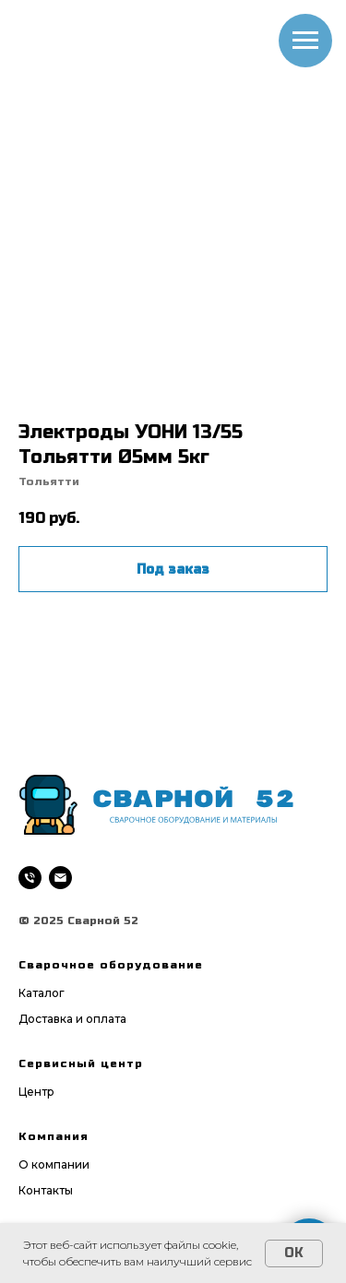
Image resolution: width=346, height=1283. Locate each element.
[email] (60, 877)
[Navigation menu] (305, 40)
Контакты (45, 1190)
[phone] (30, 877)
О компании (53, 1164)
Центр (36, 1092)
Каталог (41, 993)
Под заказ (173, 569)
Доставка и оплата (72, 1019)
